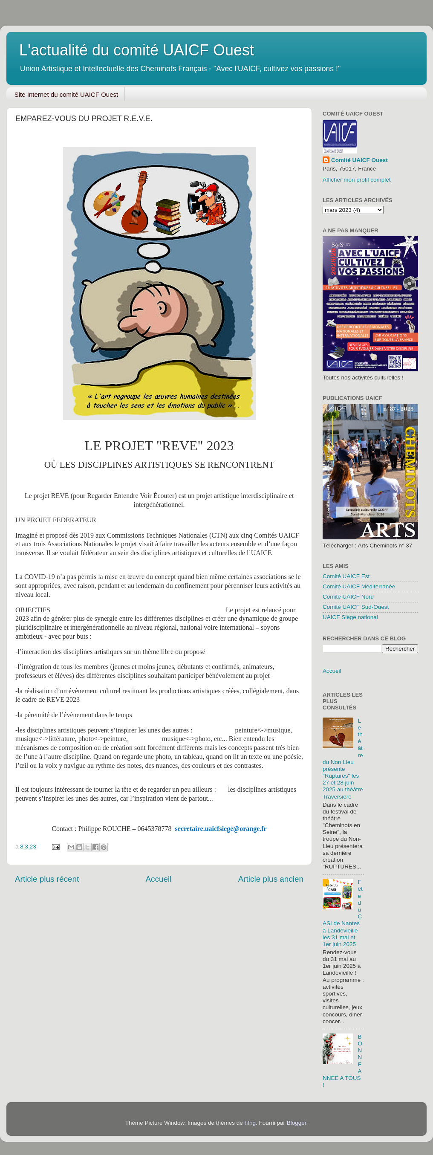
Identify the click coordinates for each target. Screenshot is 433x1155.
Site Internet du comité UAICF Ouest (66, 94)
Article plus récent (47, 878)
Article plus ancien (270, 878)
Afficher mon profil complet (357, 180)
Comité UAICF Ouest (359, 160)
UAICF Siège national (350, 617)
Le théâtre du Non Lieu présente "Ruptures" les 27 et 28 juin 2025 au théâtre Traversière (343, 759)
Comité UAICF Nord (348, 596)
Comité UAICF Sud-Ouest (356, 607)
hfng (250, 1123)
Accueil (158, 878)
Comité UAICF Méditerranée (359, 586)
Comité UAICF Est (346, 576)
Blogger (296, 1123)
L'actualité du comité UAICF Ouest (136, 50)
